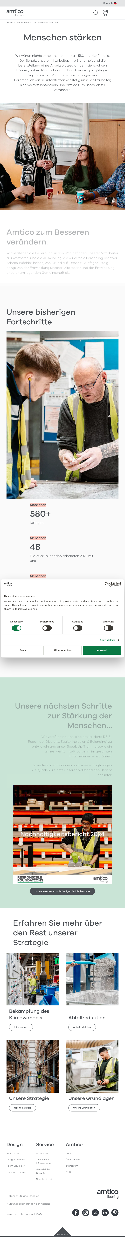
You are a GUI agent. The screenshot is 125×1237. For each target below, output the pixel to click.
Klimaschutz (21, 1027)
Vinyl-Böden (13, 1153)
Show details (107, 640)
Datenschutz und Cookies (23, 1196)
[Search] (95, 13)
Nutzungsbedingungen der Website (28, 1204)
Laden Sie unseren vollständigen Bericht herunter (62, 891)
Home (10, 22)
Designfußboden (16, 1159)
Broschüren (42, 1153)
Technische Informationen (44, 1161)
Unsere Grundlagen (84, 1107)
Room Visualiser (16, 1165)
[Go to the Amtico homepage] (15, 13)
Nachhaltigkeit (22, 1107)
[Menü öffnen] (114, 13)
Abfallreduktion (82, 1027)
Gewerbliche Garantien (43, 1171)
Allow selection (63, 650)
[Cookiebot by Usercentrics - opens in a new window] (107, 584)
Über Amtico (73, 1159)
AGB (68, 1172)
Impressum (72, 1165)
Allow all (102, 650)
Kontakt (70, 1153)
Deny (23, 650)
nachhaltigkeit (24, 22)
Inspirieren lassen (16, 1172)
